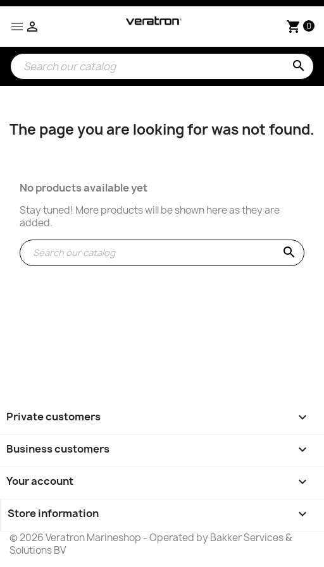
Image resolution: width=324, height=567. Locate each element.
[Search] (162, 66)
